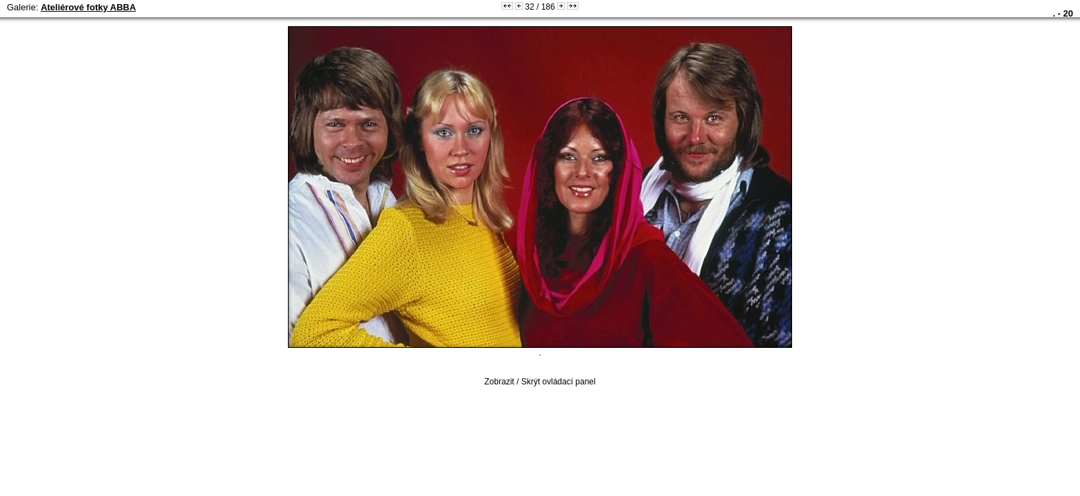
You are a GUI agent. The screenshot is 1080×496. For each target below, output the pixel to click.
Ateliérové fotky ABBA (88, 7)
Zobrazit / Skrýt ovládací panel (539, 381)
